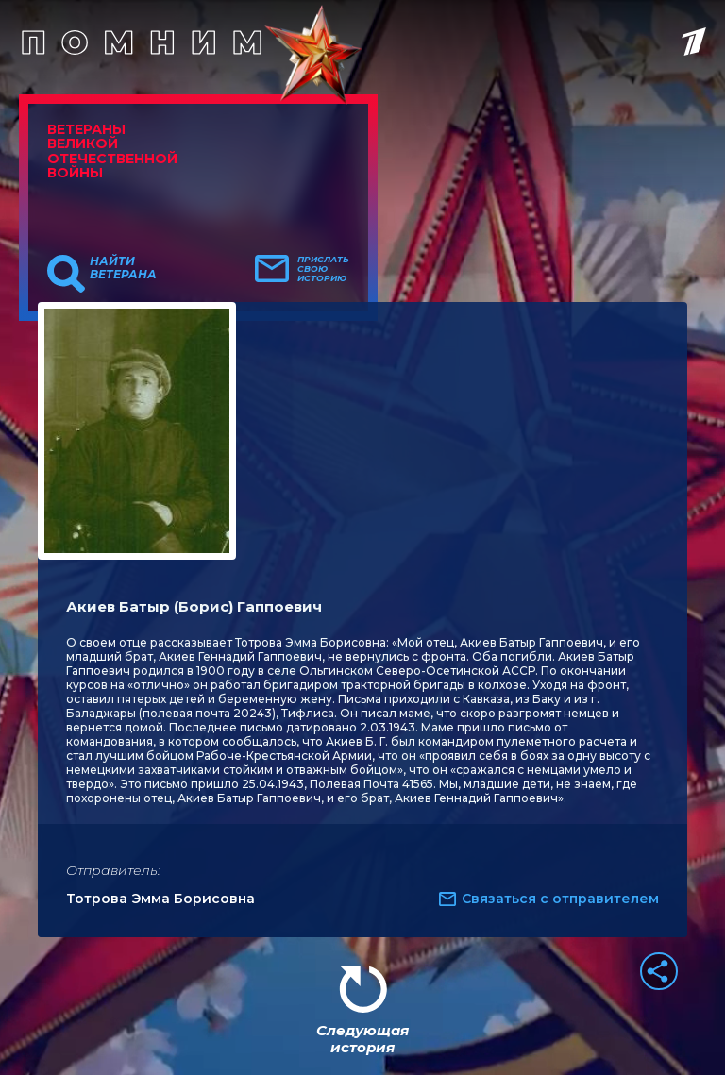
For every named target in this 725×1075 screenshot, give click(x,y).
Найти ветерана (123, 268)
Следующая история (362, 1038)
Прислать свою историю (323, 269)
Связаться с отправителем (560, 898)
